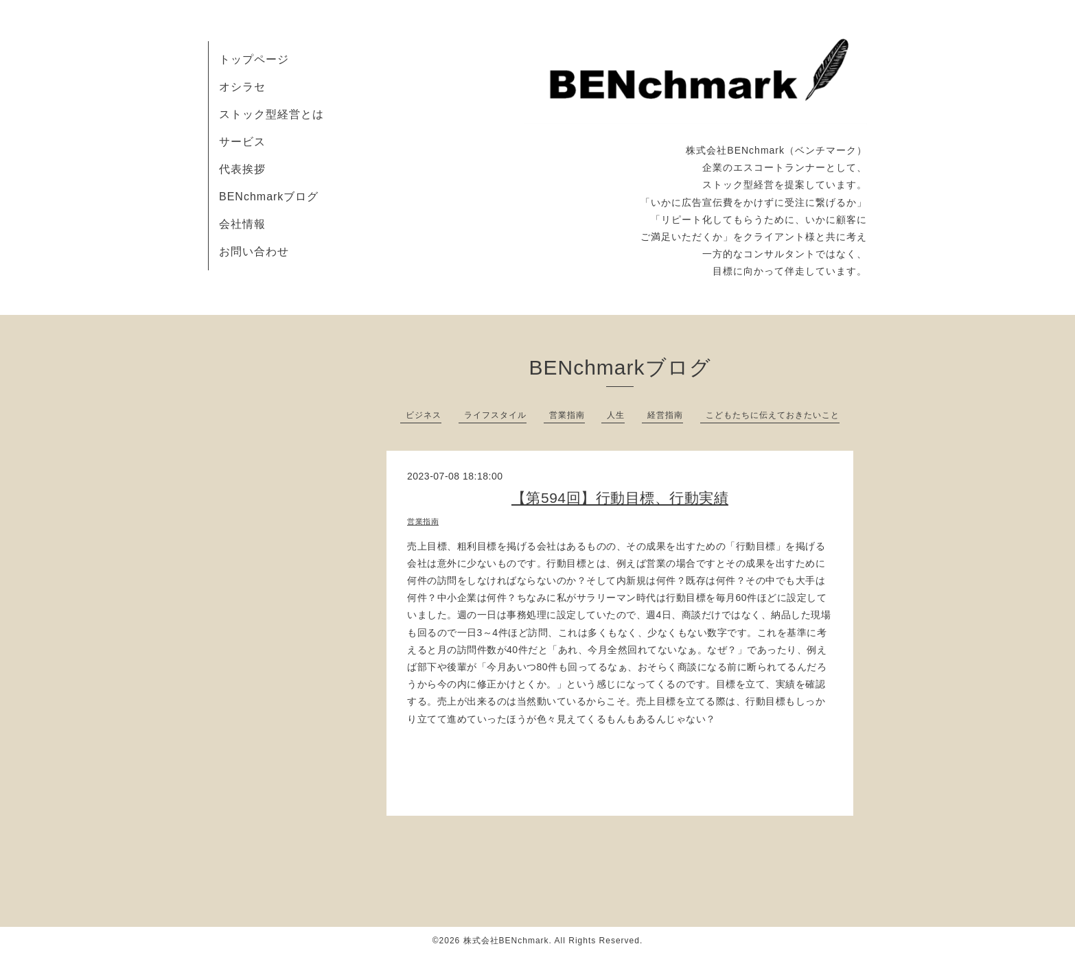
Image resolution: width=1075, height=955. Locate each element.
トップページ (254, 59)
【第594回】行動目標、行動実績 (619, 498)
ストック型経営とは (271, 114)
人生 (616, 415)
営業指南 (567, 415)
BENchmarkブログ (269, 196)
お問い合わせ (254, 251)
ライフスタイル (495, 415)
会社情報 (242, 224)
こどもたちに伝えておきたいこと (773, 415)
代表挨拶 (242, 169)
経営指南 (665, 415)
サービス (242, 142)
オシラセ (242, 87)
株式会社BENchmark (506, 940)
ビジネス (423, 415)
